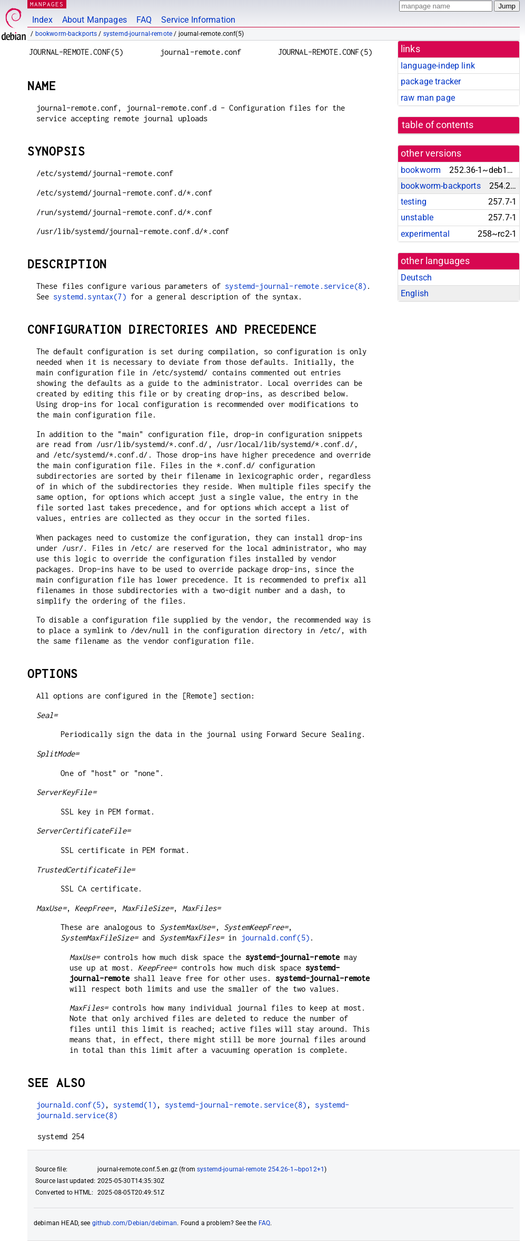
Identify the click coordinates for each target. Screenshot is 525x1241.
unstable (417, 217)
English (415, 293)
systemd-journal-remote (137, 33)
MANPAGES (47, 4)
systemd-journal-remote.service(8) (295, 286)
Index (42, 20)
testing (414, 202)
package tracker (431, 81)
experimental (425, 234)
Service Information (198, 20)
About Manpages (94, 20)
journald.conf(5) (275, 937)
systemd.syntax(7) (89, 296)
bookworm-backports (66, 33)
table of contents (438, 125)
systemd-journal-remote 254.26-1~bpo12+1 (260, 1169)
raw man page (428, 98)
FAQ (144, 20)
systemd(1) (134, 1104)
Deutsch (416, 278)
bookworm (421, 170)
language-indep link (438, 66)
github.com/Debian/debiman (134, 1223)
